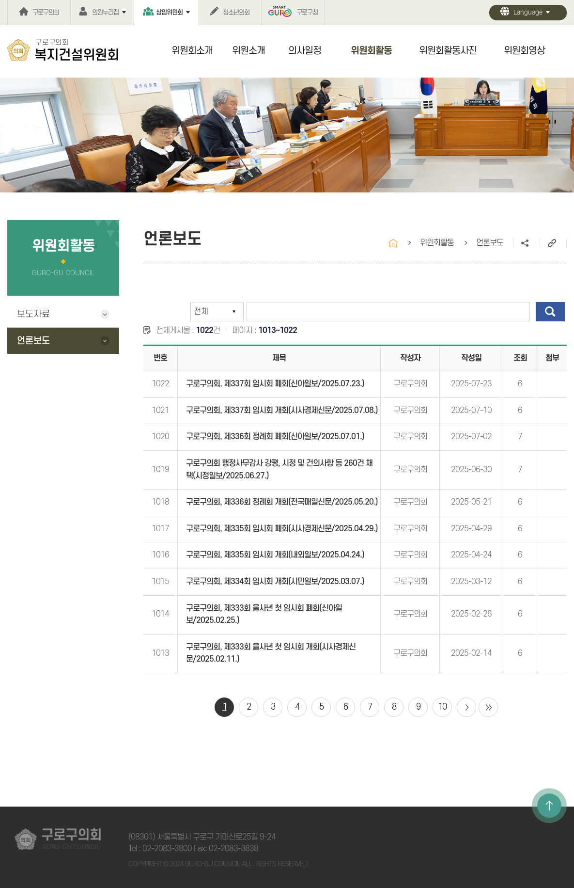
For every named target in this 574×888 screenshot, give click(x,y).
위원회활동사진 (448, 51)
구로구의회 (45, 12)
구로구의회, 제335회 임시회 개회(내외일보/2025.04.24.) (275, 555)
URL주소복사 (553, 243)
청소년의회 (236, 12)
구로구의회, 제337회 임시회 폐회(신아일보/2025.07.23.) (275, 384)
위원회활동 (371, 51)
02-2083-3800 (167, 848)
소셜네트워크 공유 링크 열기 (526, 243)
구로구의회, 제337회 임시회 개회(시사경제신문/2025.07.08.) (282, 410)
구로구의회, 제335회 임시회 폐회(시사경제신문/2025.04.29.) (282, 528)
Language (528, 12)
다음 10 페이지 (466, 707)
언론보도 (33, 341)
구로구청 (307, 12)
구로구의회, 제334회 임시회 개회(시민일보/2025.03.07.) (275, 581)
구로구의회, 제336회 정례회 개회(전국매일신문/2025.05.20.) (282, 502)
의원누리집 (105, 12)
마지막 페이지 (488, 707)
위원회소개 (192, 51)
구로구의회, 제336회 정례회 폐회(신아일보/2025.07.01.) (275, 436)
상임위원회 (169, 12)
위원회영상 (524, 51)
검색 (550, 311)
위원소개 (248, 51)
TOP (549, 805)
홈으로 (393, 243)
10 (442, 707)
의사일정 (304, 51)
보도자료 (33, 314)
